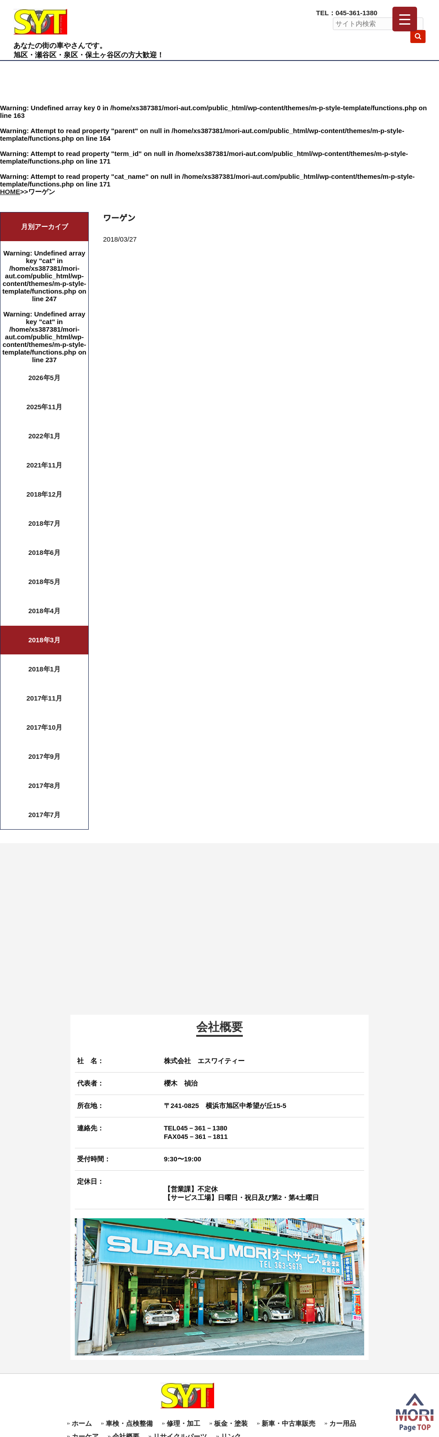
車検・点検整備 (129, 1423)
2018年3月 (44, 640)
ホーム (82, 1423)
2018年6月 (44, 552)
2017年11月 (44, 698)
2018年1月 (44, 669)
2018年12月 (44, 494)
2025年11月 (44, 407)
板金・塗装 (231, 1423)
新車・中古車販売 (288, 1423)
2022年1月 (44, 436)
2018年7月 (44, 523)
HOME (10, 191)
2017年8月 (44, 785)
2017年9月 (44, 756)
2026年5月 (44, 377)
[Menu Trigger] (404, 19)
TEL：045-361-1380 (347, 13)
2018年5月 (44, 581)
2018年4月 (44, 611)
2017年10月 (44, 727)
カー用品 (342, 1423)
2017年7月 (44, 814)
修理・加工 (183, 1423)
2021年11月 (44, 465)
